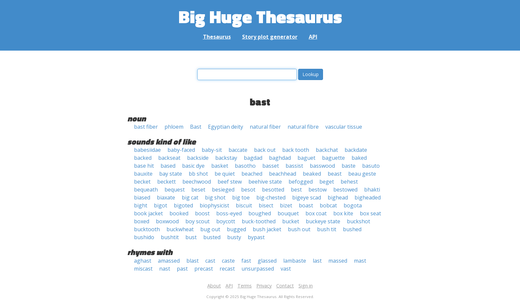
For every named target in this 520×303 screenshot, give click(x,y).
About (214, 285)
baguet (306, 157)
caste (228, 260)
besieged (223, 189)
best (296, 189)
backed (143, 157)
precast (203, 268)
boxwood (167, 221)
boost (202, 213)
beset (198, 189)
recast (227, 268)
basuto (371, 165)
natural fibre (303, 126)
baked (359, 157)
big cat (190, 197)
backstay (226, 157)
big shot (215, 197)
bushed (352, 229)
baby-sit (212, 149)
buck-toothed (259, 221)
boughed (259, 213)
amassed (169, 260)
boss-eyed (229, 213)
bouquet (288, 213)
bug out (210, 229)
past (182, 268)
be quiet (225, 173)
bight (140, 205)
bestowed (345, 189)
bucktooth (147, 229)
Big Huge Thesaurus (260, 16)
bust (191, 237)
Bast (195, 126)
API (313, 36)
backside (198, 157)
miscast (143, 268)
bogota (353, 205)
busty (234, 237)
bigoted (183, 205)
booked (178, 213)
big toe (241, 197)
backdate (356, 149)
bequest (174, 189)
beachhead (282, 173)
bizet (286, 205)
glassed (267, 260)
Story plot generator (269, 36)
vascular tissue (343, 126)
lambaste (294, 260)
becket (142, 181)
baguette (333, 157)
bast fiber (146, 126)
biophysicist (214, 205)
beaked (312, 173)
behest (349, 181)
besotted (273, 189)
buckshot (358, 221)
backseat (169, 157)
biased (142, 197)
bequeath (146, 189)
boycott (225, 221)
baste (349, 165)
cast (210, 260)
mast (360, 260)
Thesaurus (217, 36)
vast (286, 268)
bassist (294, 165)
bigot (160, 205)
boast (306, 205)
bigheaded (368, 197)
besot (248, 189)
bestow (317, 189)
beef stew (230, 181)
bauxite (143, 173)
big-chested (271, 197)
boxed (141, 221)
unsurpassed (257, 268)
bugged (236, 229)
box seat (370, 213)
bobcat (328, 205)
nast (164, 268)
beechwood (196, 181)
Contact (285, 285)
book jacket (148, 213)
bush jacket (267, 229)
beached (251, 173)
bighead (338, 197)
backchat (327, 149)
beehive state (265, 181)
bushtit (170, 237)
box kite (343, 213)
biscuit (244, 205)
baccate (237, 149)
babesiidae (147, 149)
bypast (256, 237)
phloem (173, 126)
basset (270, 165)
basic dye (193, 165)
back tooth (295, 149)
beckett (166, 181)
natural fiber (265, 126)
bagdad (253, 157)
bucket (290, 221)
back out (265, 149)
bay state (170, 173)
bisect (266, 205)
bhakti (372, 189)
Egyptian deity (225, 126)
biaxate (166, 197)
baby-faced (181, 149)
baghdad (280, 157)
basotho (245, 165)
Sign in (305, 285)
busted (212, 237)
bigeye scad (306, 197)
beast (335, 173)
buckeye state (323, 221)
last (317, 260)
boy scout (197, 221)
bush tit (326, 229)
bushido (144, 237)
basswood (322, 165)
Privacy (264, 285)
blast (192, 260)
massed (337, 260)
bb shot (198, 173)
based (168, 165)
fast (246, 260)
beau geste (362, 173)
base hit (144, 165)
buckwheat (180, 229)
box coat (316, 213)
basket (219, 165)
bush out (299, 229)
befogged (301, 181)
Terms (244, 285)
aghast (142, 260)
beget (326, 181)
